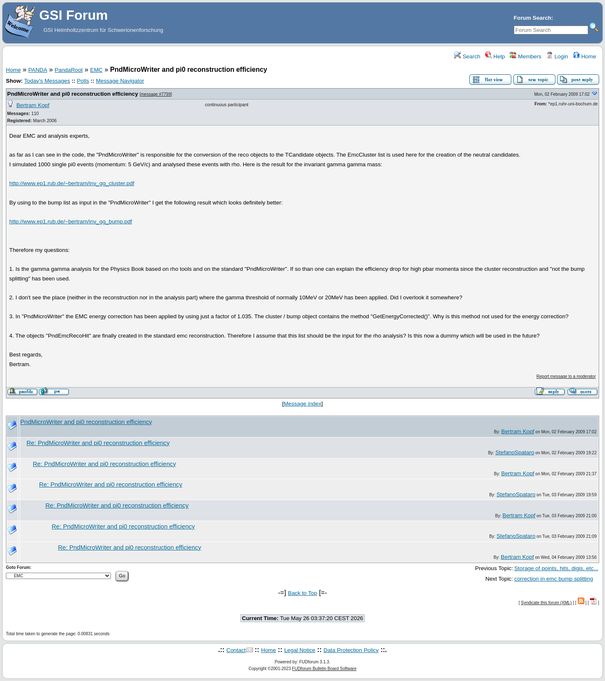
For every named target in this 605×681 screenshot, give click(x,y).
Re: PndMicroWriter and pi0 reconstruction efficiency (98, 443)
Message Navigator (120, 81)
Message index (302, 404)
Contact (236, 650)
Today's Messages (47, 81)
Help (495, 56)
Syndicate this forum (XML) (546, 602)
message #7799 (156, 94)
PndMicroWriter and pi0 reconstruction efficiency (72, 94)
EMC (96, 70)
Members (525, 56)
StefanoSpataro (514, 452)
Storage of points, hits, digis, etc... (556, 568)
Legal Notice (299, 650)
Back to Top (302, 593)
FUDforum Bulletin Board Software (324, 668)
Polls (83, 81)
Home (584, 56)
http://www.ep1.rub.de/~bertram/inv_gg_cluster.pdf (71, 183)
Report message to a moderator (566, 376)
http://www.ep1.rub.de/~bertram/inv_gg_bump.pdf (70, 221)
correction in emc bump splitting (553, 579)
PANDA (37, 70)
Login (557, 56)
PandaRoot (69, 70)
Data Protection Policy (351, 650)
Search (467, 56)
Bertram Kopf (33, 105)
